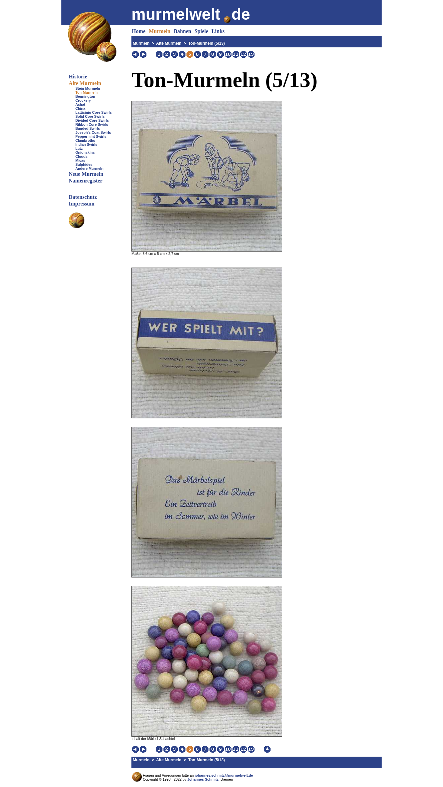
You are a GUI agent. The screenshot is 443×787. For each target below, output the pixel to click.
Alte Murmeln (85, 83)
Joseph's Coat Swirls (93, 132)
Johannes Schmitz (202, 779)
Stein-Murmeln (87, 88)
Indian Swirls (86, 144)
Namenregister (85, 180)
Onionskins (85, 152)
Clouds (81, 156)
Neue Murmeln (86, 174)
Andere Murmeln (89, 168)
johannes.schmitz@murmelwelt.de (224, 775)
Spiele (201, 31)
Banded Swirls (87, 128)
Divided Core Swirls (92, 120)
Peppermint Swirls (90, 136)
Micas (80, 160)
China (80, 108)
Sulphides (83, 164)
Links (218, 31)
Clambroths (85, 140)
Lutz (79, 148)
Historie (78, 76)
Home (138, 31)
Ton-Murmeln (86, 92)
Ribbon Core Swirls (91, 124)
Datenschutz (83, 197)
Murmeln (159, 31)
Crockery (83, 100)
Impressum (81, 204)
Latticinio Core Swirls (93, 112)
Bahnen (182, 31)
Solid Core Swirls (90, 116)
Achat (80, 104)
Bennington (85, 96)
